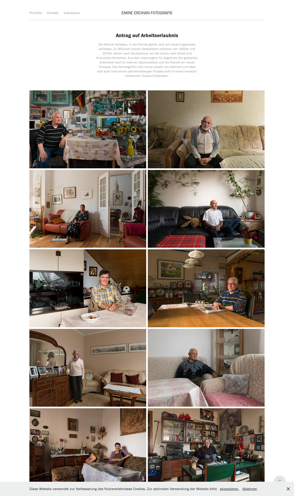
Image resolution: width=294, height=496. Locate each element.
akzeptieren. (229, 489)
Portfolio (35, 13)
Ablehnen (249, 489)
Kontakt (53, 13)
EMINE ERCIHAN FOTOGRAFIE (147, 12)
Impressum (72, 13)
